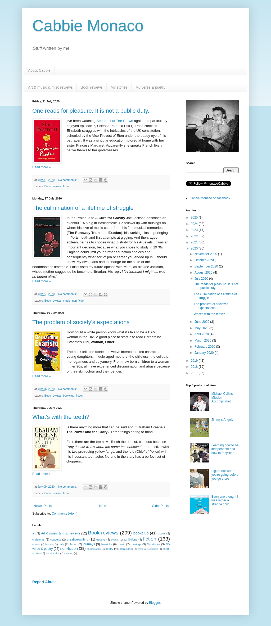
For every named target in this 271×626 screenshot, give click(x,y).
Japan (73, 544)
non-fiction (78, 300)
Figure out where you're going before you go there (224, 474)
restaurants (126, 548)
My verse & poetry (150, 87)
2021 (195, 242)
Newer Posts (43, 506)
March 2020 (203, 340)
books (161, 533)
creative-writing (77, 539)
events (115, 539)
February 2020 (205, 346)
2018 (195, 367)
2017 (195, 373)
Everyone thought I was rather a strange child (224, 500)
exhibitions (130, 539)
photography (94, 548)
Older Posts (160, 506)
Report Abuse (44, 582)
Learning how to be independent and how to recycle (224, 449)
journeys (89, 544)
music (66, 300)
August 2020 (204, 272)
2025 (195, 217)
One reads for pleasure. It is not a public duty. (90, 110)
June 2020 (202, 322)
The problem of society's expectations (80, 322)
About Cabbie (39, 70)
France (36, 544)
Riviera (142, 548)
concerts (55, 539)
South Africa (53, 553)
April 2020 (202, 334)
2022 (195, 236)
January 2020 (205, 353)
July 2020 (202, 278)
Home (102, 506)
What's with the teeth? (60, 417)
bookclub (68, 395)
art (34, 533)
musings (136, 544)
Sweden (68, 553)
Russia (154, 548)
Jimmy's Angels (222, 419)
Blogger (154, 603)
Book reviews (92, 87)
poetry (109, 548)
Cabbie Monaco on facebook (210, 198)
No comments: (68, 180)
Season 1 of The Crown (115, 121)
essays (100, 539)
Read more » (41, 167)
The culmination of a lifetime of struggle (83, 208)
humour (49, 544)
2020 (195, 248)
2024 (195, 224)
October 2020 (205, 260)
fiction (66, 186)
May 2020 (202, 328)
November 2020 (206, 254)
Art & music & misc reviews (50, 87)
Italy (61, 544)
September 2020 (207, 266)
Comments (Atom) (64, 513)
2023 (195, 230)
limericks (106, 544)
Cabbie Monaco (87, 25)
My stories (119, 87)
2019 (195, 360)
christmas (38, 539)
